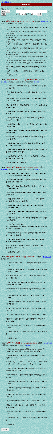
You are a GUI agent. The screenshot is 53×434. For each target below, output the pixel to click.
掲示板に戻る (6, 2)
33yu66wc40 (47, 257)
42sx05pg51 (45, 21)
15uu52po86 (5, 82)
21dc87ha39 (48, 343)
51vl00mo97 (5, 169)
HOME (36, 82)
